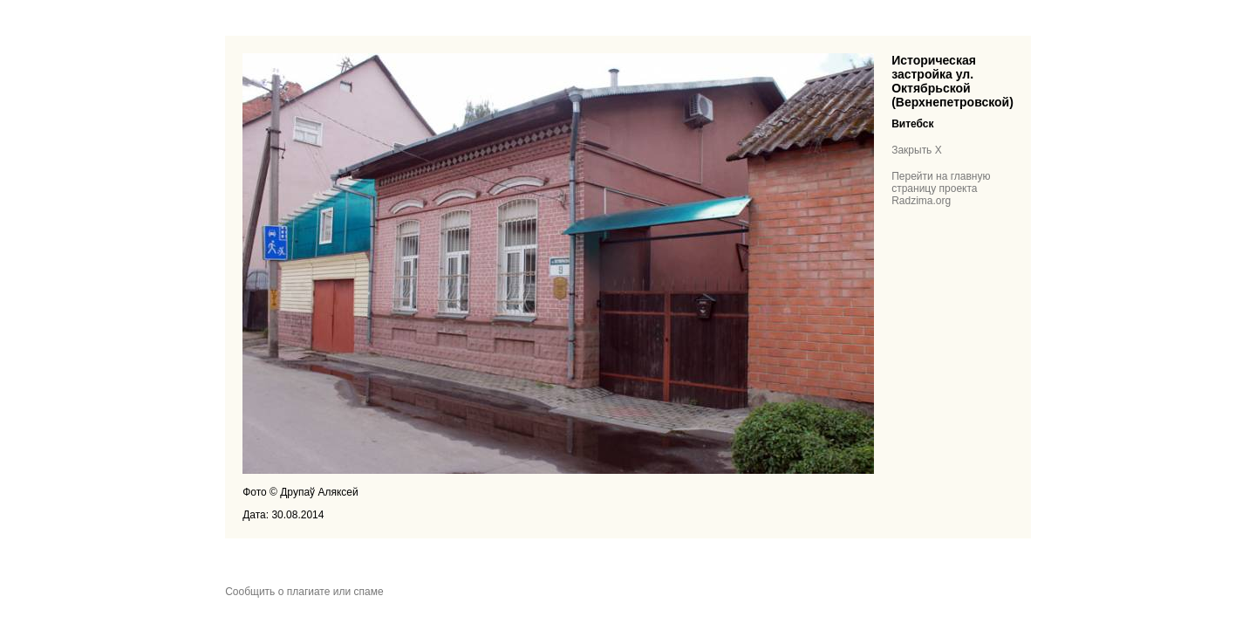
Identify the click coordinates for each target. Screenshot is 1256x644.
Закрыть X (916, 150)
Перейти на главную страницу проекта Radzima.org (940, 188)
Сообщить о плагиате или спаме (304, 592)
